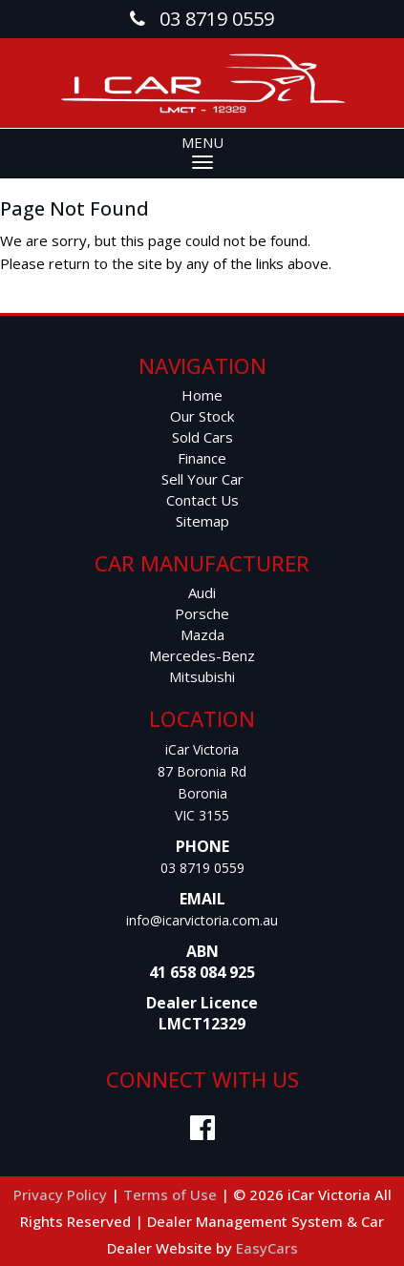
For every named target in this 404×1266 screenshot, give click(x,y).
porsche (202, 613)
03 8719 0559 (202, 868)
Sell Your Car (202, 478)
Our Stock (202, 415)
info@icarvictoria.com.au (202, 920)
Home (202, 395)
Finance (202, 457)
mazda (202, 634)
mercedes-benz (202, 655)
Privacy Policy (62, 1194)
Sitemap (202, 520)
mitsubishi (202, 676)
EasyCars (267, 1247)
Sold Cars (202, 436)
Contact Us (202, 499)
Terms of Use (172, 1194)
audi (202, 592)
